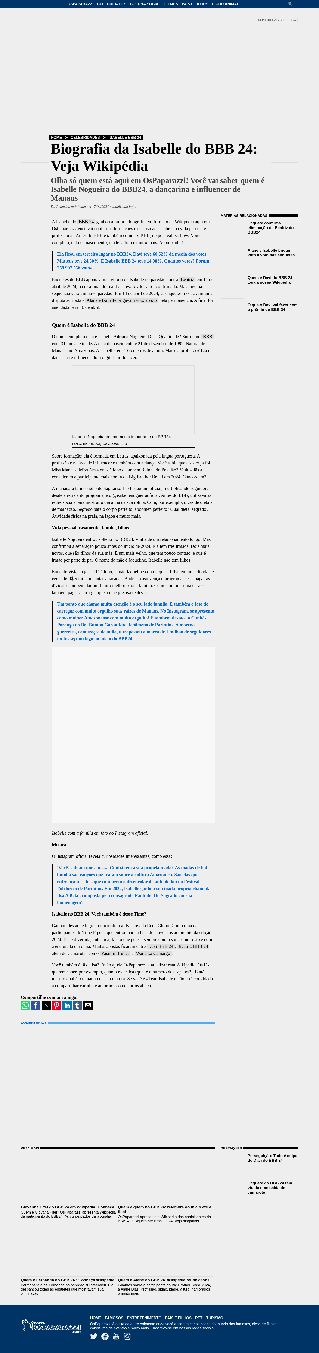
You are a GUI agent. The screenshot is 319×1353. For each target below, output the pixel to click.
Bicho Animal (225, 4)
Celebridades (111, 4)
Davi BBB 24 (160, 946)
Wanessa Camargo (153, 953)
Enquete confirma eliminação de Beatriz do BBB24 (271, 228)
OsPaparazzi (80, 4)
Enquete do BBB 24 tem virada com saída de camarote (270, 1188)
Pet (198, 1318)
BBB (207, 336)
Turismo (214, 1318)
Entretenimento (144, 1318)
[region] (255, 359)
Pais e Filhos (195, 4)
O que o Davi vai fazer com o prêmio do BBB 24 (272, 307)
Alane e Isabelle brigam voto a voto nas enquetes (271, 252)
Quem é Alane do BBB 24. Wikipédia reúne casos (163, 1280)
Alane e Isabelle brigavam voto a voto (122, 300)
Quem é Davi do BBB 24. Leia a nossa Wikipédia (270, 280)
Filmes (171, 4)
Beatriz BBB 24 (193, 946)
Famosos (114, 1318)
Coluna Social (145, 4)
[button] (292, 4)
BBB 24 (86, 221)
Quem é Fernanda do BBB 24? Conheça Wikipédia (68, 1280)
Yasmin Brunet (115, 953)
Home (56, 137)
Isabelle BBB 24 (125, 137)
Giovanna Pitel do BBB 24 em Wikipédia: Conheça (67, 1207)
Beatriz (187, 279)
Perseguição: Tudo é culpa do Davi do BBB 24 (272, 1158)
